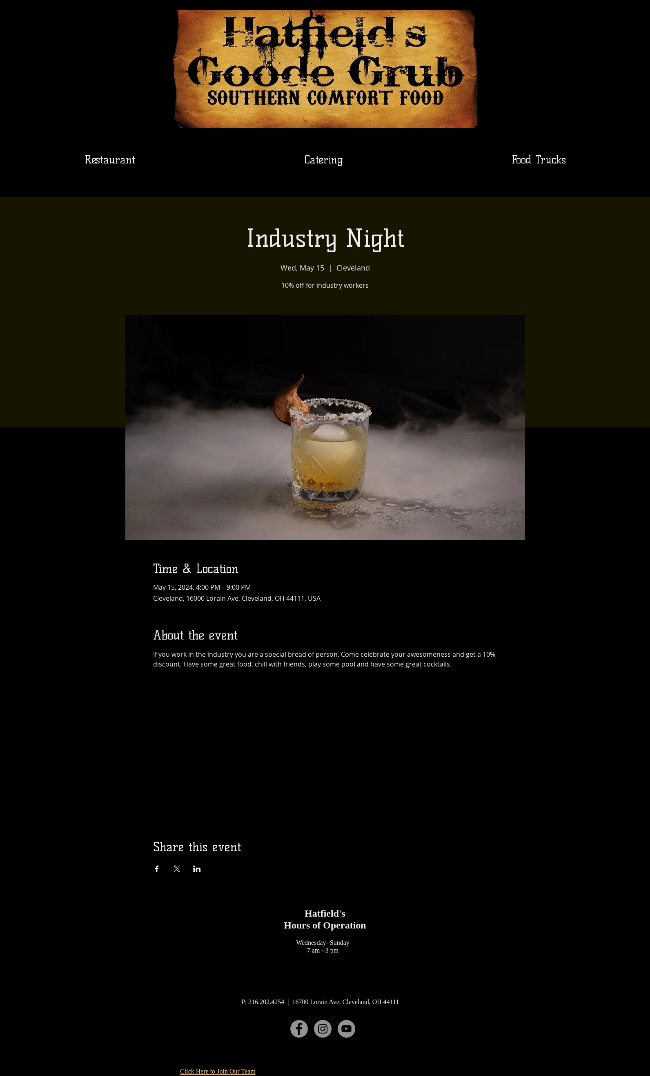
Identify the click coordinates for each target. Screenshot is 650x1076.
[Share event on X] (177, 869)
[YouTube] (346, 1029)
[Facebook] (299, 1029)
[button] (323, 159)
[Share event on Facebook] (157, 869)
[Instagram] (323, 1029)
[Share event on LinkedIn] (197, 869)
